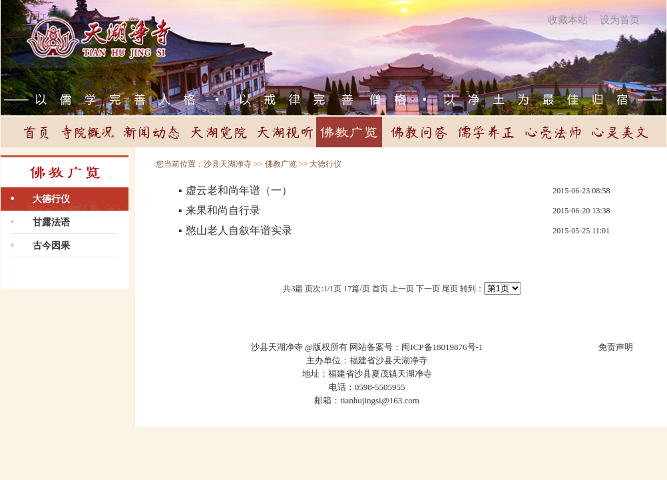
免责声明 (615, 347)
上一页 (402, 288)
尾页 (450, 288)
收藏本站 (568, 20)
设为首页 (620, 20)
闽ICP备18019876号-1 (442, 347)
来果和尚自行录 (223, 210)
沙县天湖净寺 (228, 164)
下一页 (428, 288)
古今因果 (51, 246)
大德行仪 (51, 199)
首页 (380, 288)
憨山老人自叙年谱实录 (239, 230)
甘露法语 (51, 222)
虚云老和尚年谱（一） (239, 190)
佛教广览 (281, 164)
